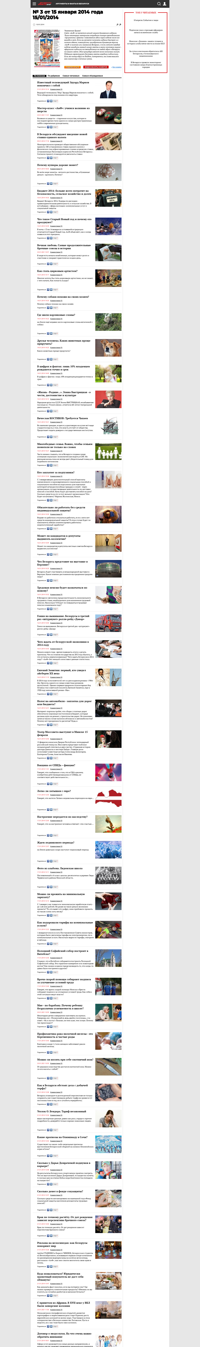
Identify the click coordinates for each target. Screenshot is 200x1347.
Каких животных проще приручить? (53, 351)
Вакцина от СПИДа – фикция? (56, 765)
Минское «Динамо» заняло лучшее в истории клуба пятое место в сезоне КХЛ (146, 42)
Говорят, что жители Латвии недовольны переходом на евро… (65, 798)
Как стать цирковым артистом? (57, 271)
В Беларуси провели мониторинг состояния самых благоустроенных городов (146, 64)
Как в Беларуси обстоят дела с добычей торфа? (62, 1087)
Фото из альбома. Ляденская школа (59, 868)
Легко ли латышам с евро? (54, 791)
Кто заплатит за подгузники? (55, 472)
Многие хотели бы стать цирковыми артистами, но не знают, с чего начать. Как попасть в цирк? (65, 279)
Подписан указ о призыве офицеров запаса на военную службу (145, 31)
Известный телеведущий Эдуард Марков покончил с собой (63, 84)
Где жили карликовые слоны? (56, 314)
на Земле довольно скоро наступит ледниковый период (63, 849)
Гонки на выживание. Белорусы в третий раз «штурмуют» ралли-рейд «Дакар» (63, 617)
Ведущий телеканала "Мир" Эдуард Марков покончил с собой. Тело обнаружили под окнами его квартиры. (65, 93)
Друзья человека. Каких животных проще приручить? (63, 342)
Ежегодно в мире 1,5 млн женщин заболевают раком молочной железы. (61, 1045)
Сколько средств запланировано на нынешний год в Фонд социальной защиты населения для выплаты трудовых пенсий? (64, 1200)
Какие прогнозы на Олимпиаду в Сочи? (62, 1137)
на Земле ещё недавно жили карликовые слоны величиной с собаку (65, 323)
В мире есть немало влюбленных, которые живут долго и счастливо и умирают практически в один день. (63, 256)
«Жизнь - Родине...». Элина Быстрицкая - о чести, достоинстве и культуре (64, 393)
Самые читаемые (71, 76)
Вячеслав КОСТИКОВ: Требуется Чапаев (62, 418)
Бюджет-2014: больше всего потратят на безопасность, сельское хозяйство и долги (64, 192)
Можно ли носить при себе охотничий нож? (65, 1059)
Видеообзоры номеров (96, 67)
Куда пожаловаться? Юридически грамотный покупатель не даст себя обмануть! (60, 1276)
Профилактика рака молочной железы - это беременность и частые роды (65, 1035)
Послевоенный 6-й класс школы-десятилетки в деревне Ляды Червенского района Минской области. (65, 876)
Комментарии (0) (56, 89)
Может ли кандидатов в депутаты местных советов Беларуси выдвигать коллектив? (64, 547)
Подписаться (72, 67)
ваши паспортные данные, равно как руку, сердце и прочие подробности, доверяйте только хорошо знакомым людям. (64, 1119)
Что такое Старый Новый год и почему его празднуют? (64, 220)
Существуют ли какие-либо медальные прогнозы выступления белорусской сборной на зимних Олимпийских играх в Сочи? (65, 1146)
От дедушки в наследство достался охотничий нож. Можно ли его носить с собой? (64, 1067)
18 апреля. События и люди (146, 20)
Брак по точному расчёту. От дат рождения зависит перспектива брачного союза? (64, 1218)
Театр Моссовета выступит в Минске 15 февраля (62, 733)
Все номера (116, 67)
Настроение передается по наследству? (62, 816)
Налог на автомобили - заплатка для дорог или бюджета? (64, 702)
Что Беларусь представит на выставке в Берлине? (62, 563)
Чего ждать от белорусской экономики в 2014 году (63, 643)
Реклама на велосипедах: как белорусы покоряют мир (62, 1244)
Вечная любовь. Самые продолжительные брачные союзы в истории (64, 246)
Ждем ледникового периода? (55, 842)
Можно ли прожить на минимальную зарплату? (61, 895)
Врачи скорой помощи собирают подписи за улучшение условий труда (64, 981)
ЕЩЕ (55, 101)
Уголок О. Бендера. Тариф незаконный (61, 1111)
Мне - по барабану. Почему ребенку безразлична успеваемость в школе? (60, 1007)
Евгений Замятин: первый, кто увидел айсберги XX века (61, 671)
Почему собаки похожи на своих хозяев (55, 304)
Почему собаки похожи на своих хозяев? (63, 296)
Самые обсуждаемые (92, 76)
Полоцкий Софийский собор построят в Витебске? (62, 952)
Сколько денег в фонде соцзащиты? (60, 1191)
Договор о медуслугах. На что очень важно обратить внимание (64, 1335)
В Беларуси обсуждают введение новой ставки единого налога (62, 135)
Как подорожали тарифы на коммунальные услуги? (65, 924)
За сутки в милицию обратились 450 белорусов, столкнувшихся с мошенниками (145, 53)
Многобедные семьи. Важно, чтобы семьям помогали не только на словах (64, 445)
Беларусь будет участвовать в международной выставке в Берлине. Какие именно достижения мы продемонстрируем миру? (64, 574)
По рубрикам (54, 76)
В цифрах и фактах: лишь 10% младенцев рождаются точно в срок (63, 368)
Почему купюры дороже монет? (57, 165)
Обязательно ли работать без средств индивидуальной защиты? (61, 509)
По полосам (39, 76)
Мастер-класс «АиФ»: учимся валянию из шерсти (63, 109)
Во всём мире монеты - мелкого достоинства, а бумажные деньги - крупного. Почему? (63, 173)
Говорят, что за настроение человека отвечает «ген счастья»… (65, 824)
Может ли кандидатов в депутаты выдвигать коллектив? (58, 537)
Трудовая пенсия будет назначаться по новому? (62, 589)
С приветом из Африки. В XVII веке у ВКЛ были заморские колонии (63, 1304)
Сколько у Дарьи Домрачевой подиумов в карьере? (63, 1164)
